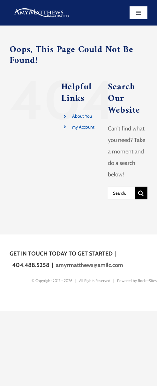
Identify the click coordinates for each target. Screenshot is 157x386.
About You (82, 116)
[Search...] (121, 193)
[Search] (141, 193)
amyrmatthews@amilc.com (89, 265)
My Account (83, 127)
